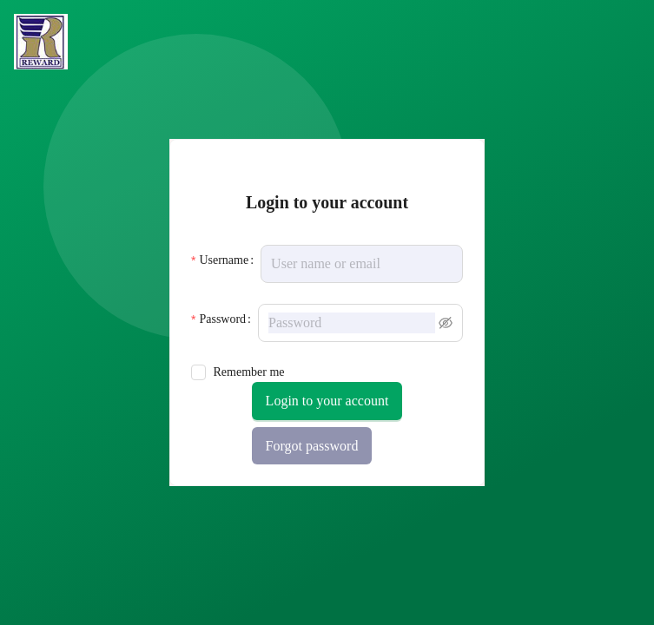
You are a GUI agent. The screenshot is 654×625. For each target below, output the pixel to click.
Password (222, 319)
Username (223, 259)
